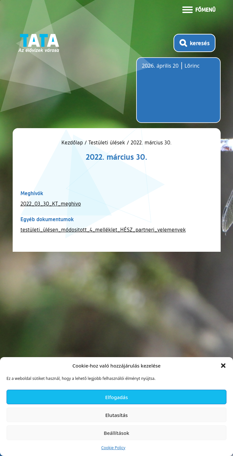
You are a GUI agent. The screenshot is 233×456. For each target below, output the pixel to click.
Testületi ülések (106, 142)
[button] (223, 365)
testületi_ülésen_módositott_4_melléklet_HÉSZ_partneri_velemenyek (103, 229)
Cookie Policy (113, 447)
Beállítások (116, 433)
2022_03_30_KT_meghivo (50, 203)
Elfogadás (116, 397)
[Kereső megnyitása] (194, 43)
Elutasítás (116, 415)
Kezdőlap (72, 142)
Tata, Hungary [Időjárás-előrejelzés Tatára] (178, 94)
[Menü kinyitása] (199, 9)
